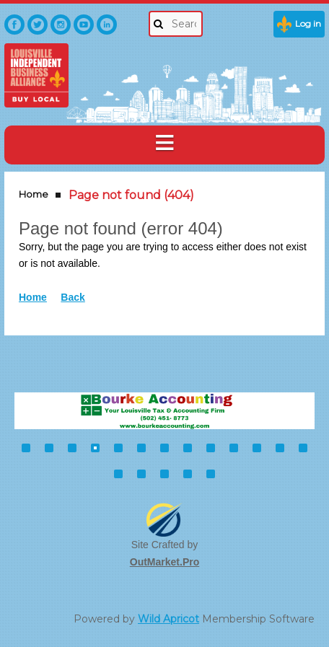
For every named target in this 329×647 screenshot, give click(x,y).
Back (72, 297)
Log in (308, 23)
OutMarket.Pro (164, 562)
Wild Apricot (168, 618)
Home (33, 194)
